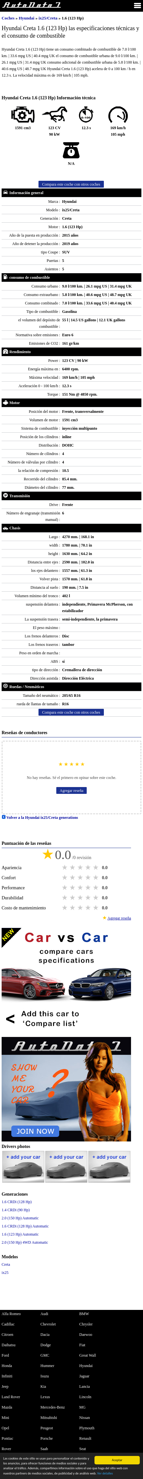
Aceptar (117, 1460)
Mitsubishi (48, 1417)
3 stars (81, 867)
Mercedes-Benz (52, 1407)
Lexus (45, 1397)
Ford (5, 1355)
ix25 (5, 1272)
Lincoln (85, 1397)
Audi (44, 1314)
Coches (8, 18)
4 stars (89, 867)
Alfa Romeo (11, 1314)
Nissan (84, 1417)
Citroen (7, 1334)
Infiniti (7, 1376)
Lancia (84, 1386)
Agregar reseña (71, 790)
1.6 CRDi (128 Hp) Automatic (25, 1226)
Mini (5, 1417)
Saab (44, 1449)
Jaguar (84, 1376)
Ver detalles (105, 1473)
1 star (65, 867)
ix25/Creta (48, 18)
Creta (6, 1264)
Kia (43, 1386)
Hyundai (27, 18)
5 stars (96, 867)
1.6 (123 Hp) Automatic (20, 1234)
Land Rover (11, 1397)
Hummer (47, 1365)
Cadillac (8, 1324)
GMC (44, 1355)
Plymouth (86, 1428)
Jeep (5, 1386)
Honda (7, 1365)
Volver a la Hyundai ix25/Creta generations (40, 817)
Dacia (45, 1334)
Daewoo (85, 1334)
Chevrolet (48, 1324)
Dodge (45, 1345)
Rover (6, 1449)
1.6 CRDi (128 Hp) (17, 1202)
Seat (82, 1449)
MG (82, 1407)
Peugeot (46, 1428)
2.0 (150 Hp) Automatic (20, 1218)
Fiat (82, 1345)
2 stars (73, 867)
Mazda (7, 1407)
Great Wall (87, 1355)
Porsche (46, 1438)
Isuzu (44, 1376)
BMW (84, 1314)
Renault (85, 1438)
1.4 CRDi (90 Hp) (16, 1210)
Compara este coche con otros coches (71, 184)
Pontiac (7, 1438)
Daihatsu (9, 1345)
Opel (5, 1428)
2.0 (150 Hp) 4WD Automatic (25, 1242)
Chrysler (86, 1324)
